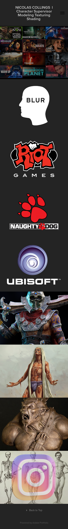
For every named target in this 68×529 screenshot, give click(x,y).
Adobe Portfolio (40, 522)
